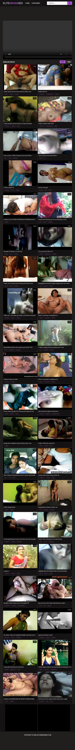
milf (11, 286)
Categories (36, 3)
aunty (16, 94)
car (10, 477)
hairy (40, 541)
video (51, 286)
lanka (50, 573)
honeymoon (55, 414)
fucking (15, 158)
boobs (16, 254)
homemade (21, 605)
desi (18, 126)
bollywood (54, 669)
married (48, 414)
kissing (7, 382)
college (45, 350)
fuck (44, 605)
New (69, 62)
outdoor (7, 573)
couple (45, 286)
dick (12, 190)
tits (45, 190)
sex (6, 158)
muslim (18, 350)
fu (44, 158)
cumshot (47, 318)
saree (12, 637)
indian (11, 94)
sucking (7, 190)
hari (17, 414)
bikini (40, 669)
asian (40, 318)
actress (47, 669)
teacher (7, 637)
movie (48, 637)
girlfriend (47, 254)
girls (56, 126)
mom (6, 701)
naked (54, 254)
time (47, 701)
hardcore (12, 669)
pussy (41, 190)
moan (45, 573)
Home (27, 3)
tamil (6, 94)
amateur (41, 94)
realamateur (49, 94)
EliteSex (13, 3)
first (52, 701)
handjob (7, 605)
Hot (62, 62)
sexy (50, 190)
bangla (50, 222)
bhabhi (19, 637)
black (53, 318)
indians (41, 126)
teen (6, 350)
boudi (12, 509)
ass (10, 158)
